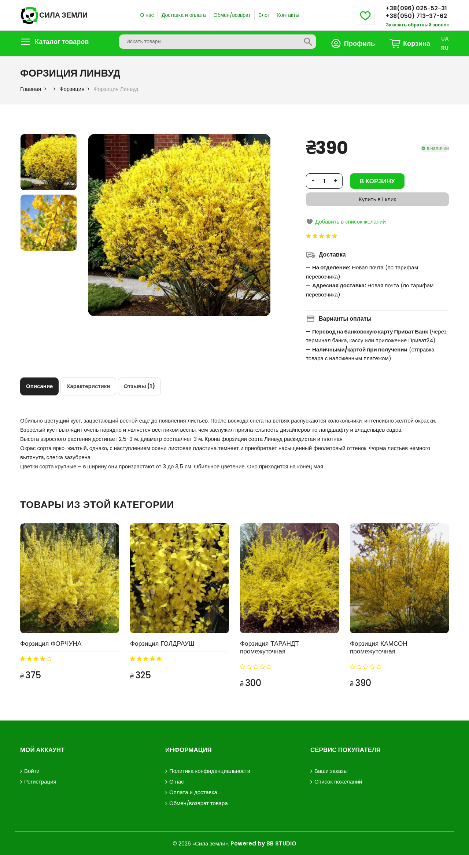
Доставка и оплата (184, 15)
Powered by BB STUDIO (263, 843)
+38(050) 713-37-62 (416, 16)
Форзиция (71, 89)
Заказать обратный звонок (417, 24)
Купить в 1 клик (377, 199)
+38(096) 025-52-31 (416, 8)
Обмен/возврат (232, 15)
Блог (263, 15)
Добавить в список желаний (346, 221)
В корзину (377, 181)
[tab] (39, 386)
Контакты (288, 15)
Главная (30, 89)
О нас (147, 15)
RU (444, 48)
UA (445, 39)
